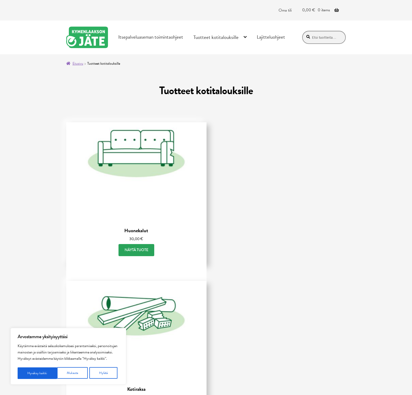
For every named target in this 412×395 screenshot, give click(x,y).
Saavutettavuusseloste (165, 317)
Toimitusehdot (158, 308)
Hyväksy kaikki (99, 373)
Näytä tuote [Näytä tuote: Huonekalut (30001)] (109, 209)
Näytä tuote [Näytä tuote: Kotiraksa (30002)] (206, 209)
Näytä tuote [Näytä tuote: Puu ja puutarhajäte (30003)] (303, 209)
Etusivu (78, 63)
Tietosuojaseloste (160, 300)
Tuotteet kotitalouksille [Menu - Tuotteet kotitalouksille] (216, 37)
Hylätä (64, 373)
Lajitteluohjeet (271, 37)
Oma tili (285, 10)
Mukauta (33, 373)
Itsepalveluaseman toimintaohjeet (150, 37)
